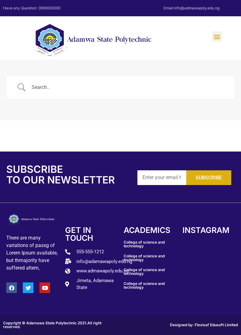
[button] (217, 36)
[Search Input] (128, 87)
